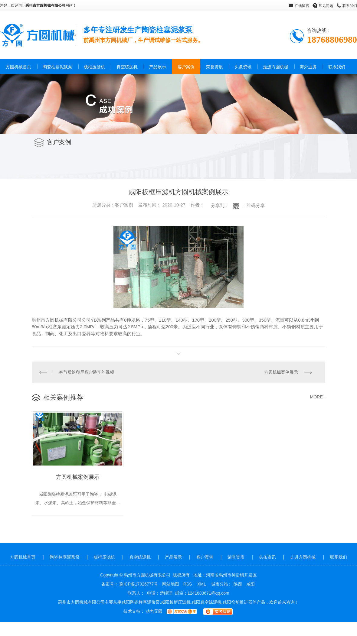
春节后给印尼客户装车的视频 (86, 372)
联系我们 (349, 6)
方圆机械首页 (18, 66)
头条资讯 (242, 66)
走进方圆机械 (275, 66)
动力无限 (154, 611)
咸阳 (250, 584)
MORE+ (317, 396)
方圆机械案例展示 (281, 372)
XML (202, 584)
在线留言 (302, 6)
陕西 (238, 584)
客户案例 (186, 66)
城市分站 (219, 584)
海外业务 (308, 66)
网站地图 (170, 584)
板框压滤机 (94, 66)
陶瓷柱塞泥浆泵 (57, 66)
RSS (188, 584)
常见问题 (326, 6)
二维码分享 (253, 205)
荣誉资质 (214, 66)
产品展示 (157, 66)
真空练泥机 (127, 66)
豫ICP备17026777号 (138, 584)
